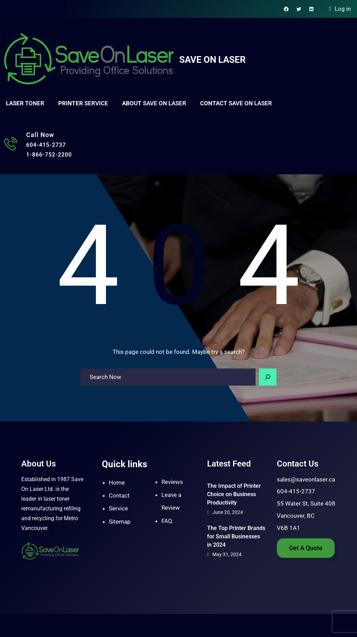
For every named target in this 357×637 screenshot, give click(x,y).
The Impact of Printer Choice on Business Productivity (234, 494)
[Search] (267, 377)
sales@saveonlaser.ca (306, 479)
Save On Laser (212, 59)
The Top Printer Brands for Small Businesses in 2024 (236, 536)
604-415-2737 (46, 145)
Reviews (172, 481)
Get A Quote (305, 548)
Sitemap (120, 521)
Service (118, 508)
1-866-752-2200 (49, 154)
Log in (343, 8)
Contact (119, 495)
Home (117, 482)
